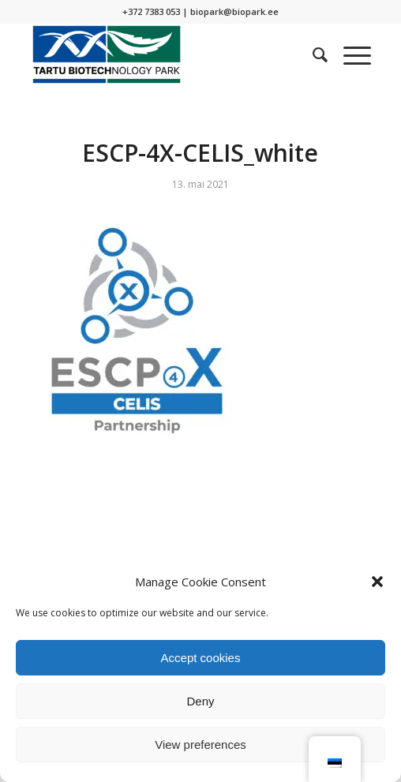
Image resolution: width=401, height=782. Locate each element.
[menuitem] (312, 54)
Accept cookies (201, 657)
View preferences (200, 744)
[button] (377, 581)
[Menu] (349, 54)
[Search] (312, 54)
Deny (200, 701)
